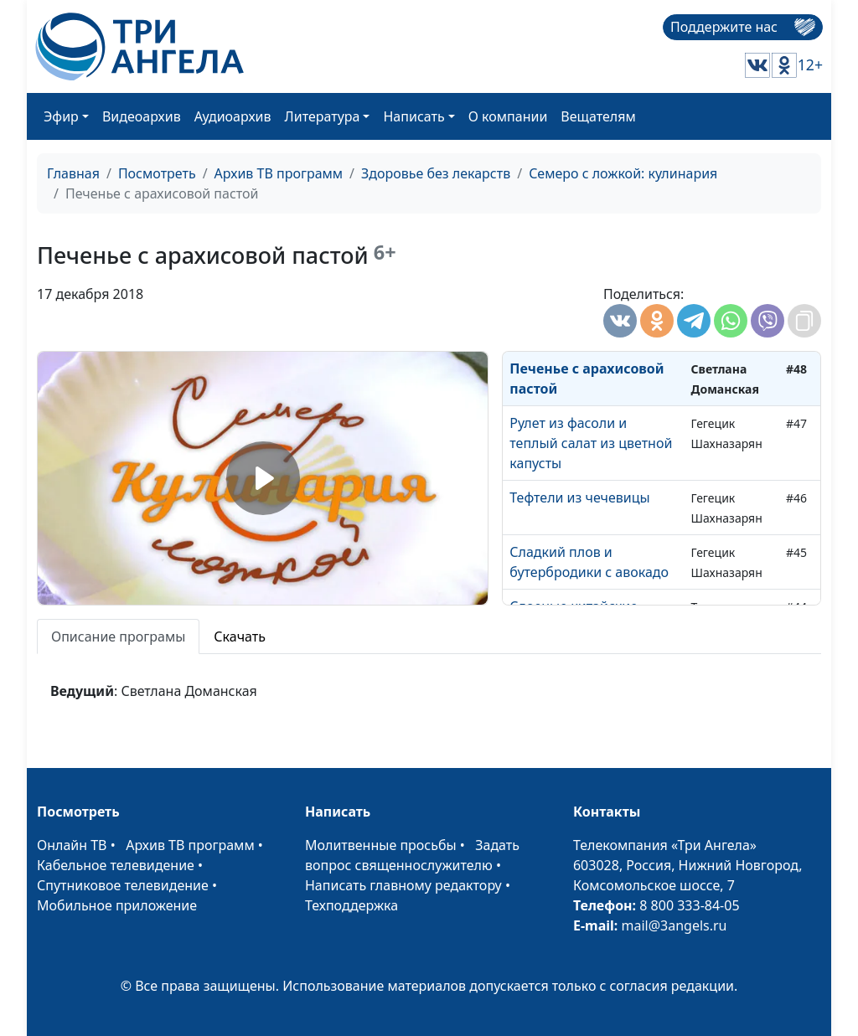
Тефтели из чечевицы (579, 497)
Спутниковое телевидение (123, 885)
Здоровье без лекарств (435, 173)
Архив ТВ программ (279, 173)
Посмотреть (157, 173)
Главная (73, 173)
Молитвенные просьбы (381, 845)
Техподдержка (351, 905)
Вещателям (598, 116)
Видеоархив (141, 116)
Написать (413, 116)
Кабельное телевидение (115, 865)
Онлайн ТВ (72, 845)
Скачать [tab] (240, 636)
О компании (508, 116)
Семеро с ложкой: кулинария (623, 173)
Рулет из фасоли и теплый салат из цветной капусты (590, 443)
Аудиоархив (232, 116)
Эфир (61, 116)
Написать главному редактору (403, 885)
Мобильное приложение (117, 905)
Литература (322, 116)
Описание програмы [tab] (118, 636)
